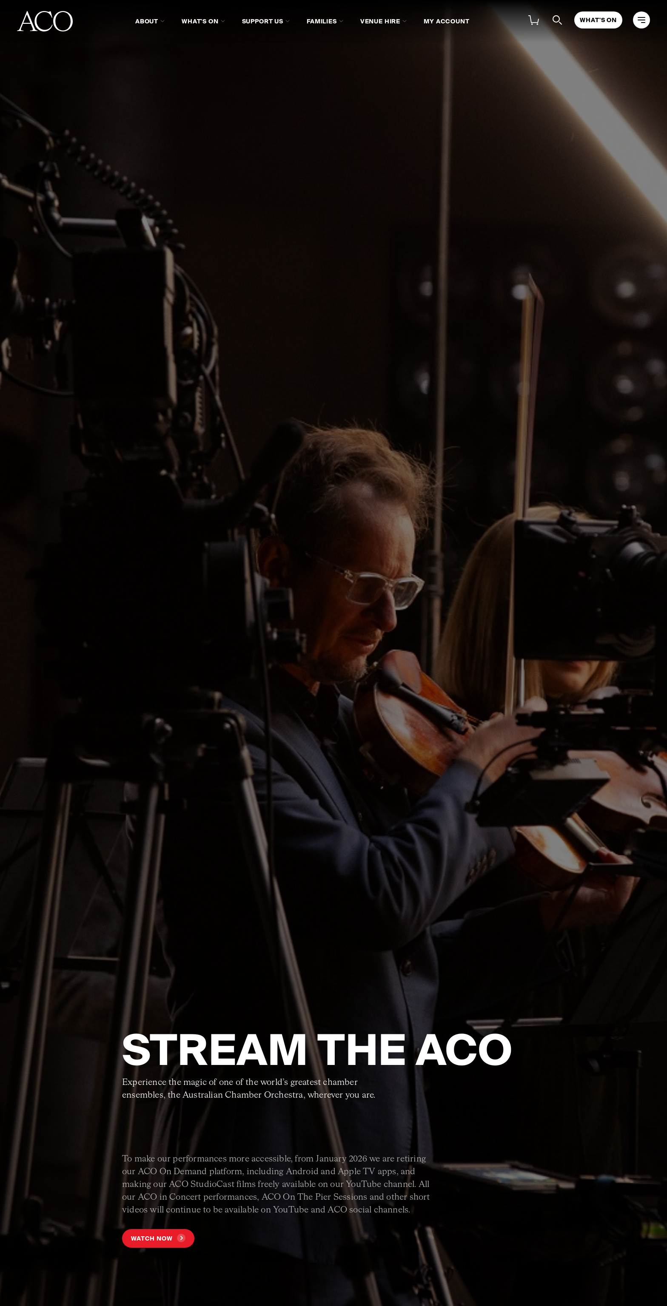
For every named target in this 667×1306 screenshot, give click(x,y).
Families (322, 21)
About (146, 21)
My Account (446, 21)
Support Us (262, 21)
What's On (200, 21)
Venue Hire (380, 21)
